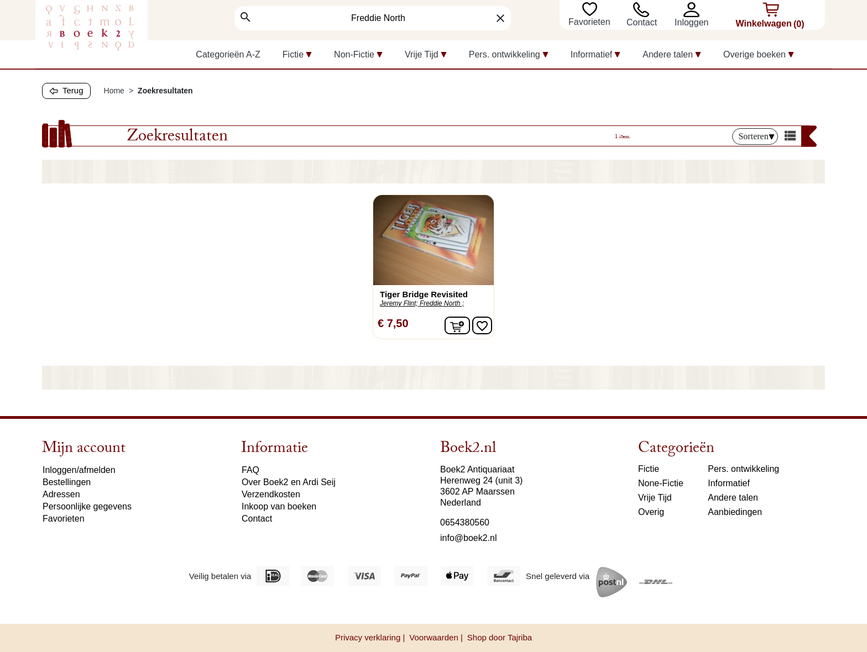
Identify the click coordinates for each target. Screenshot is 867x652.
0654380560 (464, 522)
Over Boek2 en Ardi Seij (289, 482)
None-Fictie (660, 483)
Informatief (729, 483)
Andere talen (733, 497)
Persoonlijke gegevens (87, 506)
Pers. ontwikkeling (743, 469)
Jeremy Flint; (399, 303)
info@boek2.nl (468, 538)
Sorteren (756, 136)
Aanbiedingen (735, 512)
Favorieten (590, 22)
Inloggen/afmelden (79, 470)
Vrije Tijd (655, 497)
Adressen (61, 494)
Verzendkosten (271, 494)
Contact (641, 22)
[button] (694, 9)
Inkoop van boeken (279, 506)
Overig (651, 512)
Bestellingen (67, 482)
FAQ (250, 470)
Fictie (648, 469)
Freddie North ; (442, 303)
